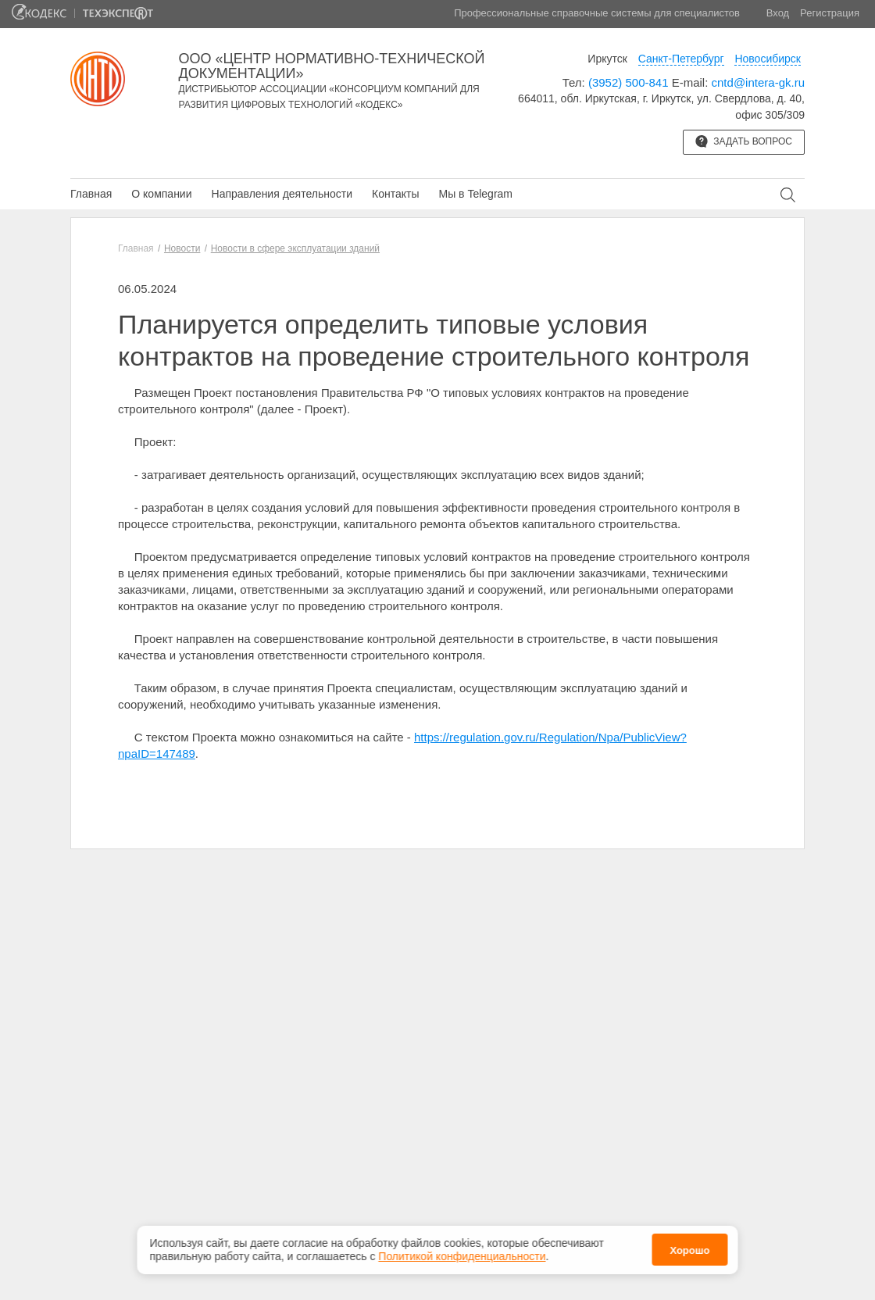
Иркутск (607, 58)
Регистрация (829, 13)
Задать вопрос (743, 141)
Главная (91, 194)
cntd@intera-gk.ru (758, 82)
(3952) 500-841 (628, 82)
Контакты (395, 194)
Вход (777, 13)
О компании (161, 194)
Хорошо (689, 1250)
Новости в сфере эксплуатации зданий (295, 248)
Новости (182, 248)
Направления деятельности (282, 194)
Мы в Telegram (475, 194)
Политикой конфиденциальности (461, 1255)
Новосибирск (767, 58)
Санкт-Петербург (681, 58)
